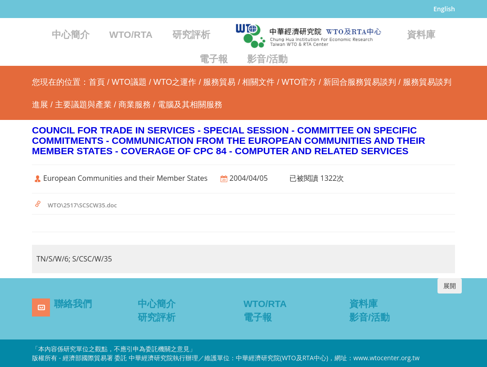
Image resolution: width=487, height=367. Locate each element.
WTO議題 (129, 82)
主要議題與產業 (83, 104)
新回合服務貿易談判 (359, 82)
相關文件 (258, 82)
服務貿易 (219, 82)
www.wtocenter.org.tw (386, 357)
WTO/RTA (131, 34)
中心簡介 (71, 34)
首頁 (97, 82)
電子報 (213, 59)
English (444, 9)
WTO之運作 (175, 82)
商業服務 (134, 104)
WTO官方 (298, 82)
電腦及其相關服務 (190, 104)
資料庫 (421, 34)
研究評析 (191, 34)
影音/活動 (267, 59)
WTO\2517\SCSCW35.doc (82, 205)
